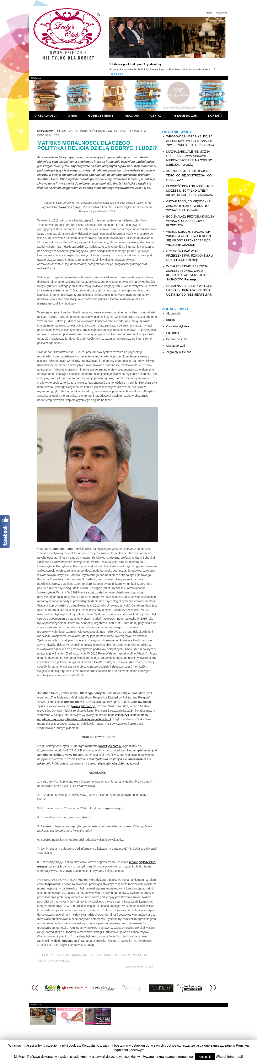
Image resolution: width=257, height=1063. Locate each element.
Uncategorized (175, 345)
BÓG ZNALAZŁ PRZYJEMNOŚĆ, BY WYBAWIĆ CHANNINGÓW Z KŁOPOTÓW (190, 221)
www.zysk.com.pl (70, 207)
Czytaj (155, 115)
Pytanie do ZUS (185, 115)
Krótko (209, 12)
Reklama (132, 115)
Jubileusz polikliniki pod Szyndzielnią (135, 64)
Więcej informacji (229, 1056)
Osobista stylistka (177, 326)
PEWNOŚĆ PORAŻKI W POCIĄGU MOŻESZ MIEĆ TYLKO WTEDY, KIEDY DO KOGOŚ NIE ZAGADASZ (190, 191)
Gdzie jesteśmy (100, 115)
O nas (72, 115)
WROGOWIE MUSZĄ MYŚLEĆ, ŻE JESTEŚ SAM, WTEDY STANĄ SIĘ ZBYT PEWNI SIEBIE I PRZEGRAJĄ (190, 141)
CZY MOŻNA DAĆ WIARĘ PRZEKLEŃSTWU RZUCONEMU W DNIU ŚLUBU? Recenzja (189, 256)
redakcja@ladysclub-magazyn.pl (118, 763)
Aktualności (221, 12)
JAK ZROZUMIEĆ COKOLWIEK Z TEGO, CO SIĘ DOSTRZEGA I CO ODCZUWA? (189, 175)
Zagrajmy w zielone (178, 352)
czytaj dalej (117, 73)
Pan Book (60, 131)
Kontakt (215, 115)
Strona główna (45, 131)
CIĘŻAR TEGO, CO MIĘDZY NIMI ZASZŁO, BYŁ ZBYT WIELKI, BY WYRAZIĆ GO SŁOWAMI (188, 206)
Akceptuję (205, 1056)
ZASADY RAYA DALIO (139, 966)
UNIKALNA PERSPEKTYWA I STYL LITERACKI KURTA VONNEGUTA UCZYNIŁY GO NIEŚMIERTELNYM (189, 290)
